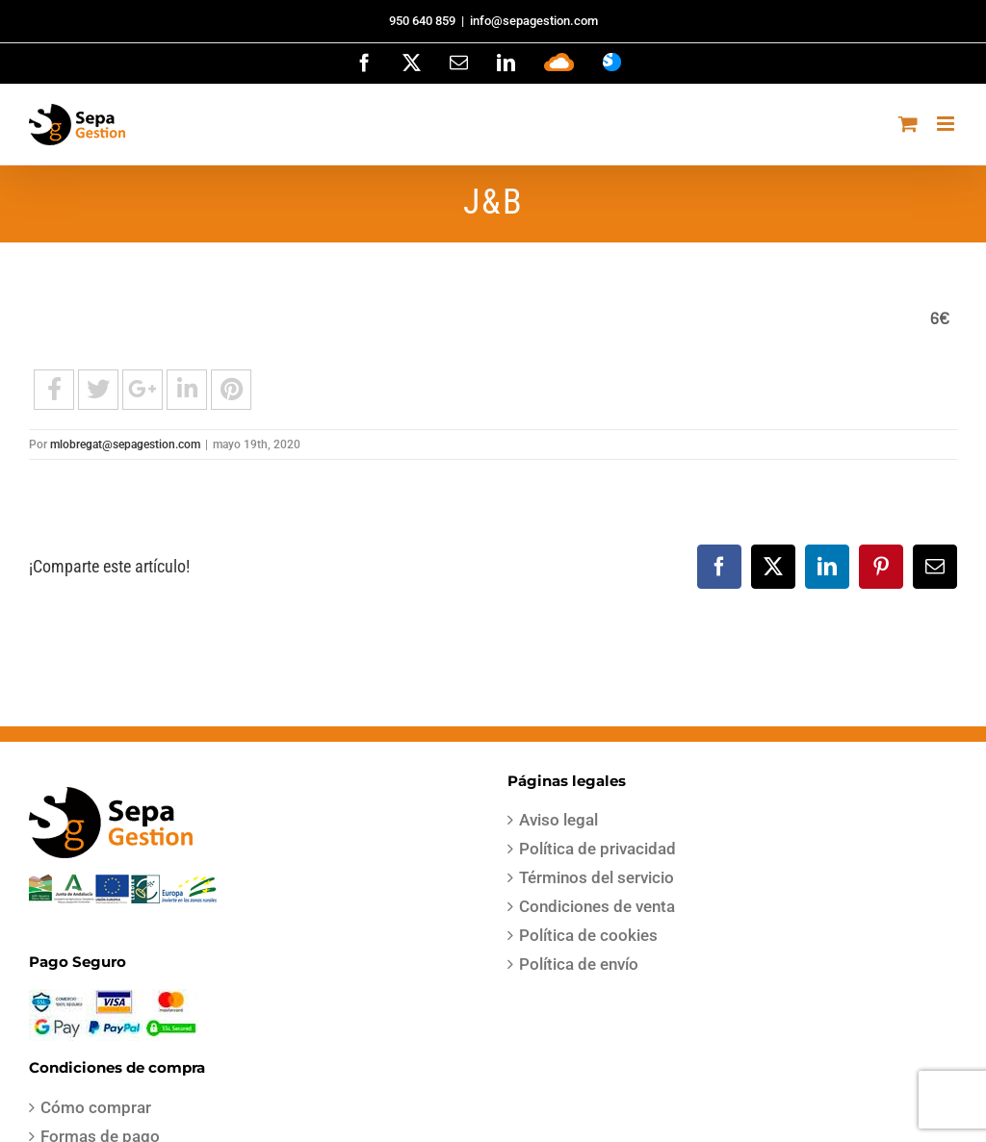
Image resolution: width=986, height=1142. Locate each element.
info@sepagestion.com (534, 20)
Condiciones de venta (597, 906)
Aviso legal (558, 819)
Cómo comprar (95, 1107)
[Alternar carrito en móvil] (908, 124)
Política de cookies (588, 935)
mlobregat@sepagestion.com (125, 444)
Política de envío (578, 964)
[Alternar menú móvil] (947, 124)
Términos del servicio (596, 877)
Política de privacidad (597, 848)
